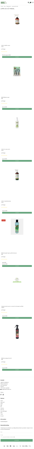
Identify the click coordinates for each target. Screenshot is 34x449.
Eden (1, 412)
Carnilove (2, 408)
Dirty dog (2, 409)
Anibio (2, 403)
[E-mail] (17, 434)
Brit (1, 406)
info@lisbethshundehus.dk (6, 389)
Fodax (2, 414)
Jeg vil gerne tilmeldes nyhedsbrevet (11, 437)
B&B (1, 405)
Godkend (16, 440)
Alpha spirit (2, 402)
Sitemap (2, 392)
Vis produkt (17, 108)
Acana (2, 400)
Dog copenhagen (4, 411)
